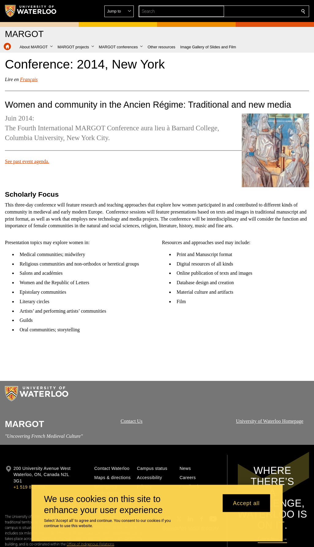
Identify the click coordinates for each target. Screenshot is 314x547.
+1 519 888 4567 (30, 487)
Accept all (246, 503)
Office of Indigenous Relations (90, 544)
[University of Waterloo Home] (31, 11)
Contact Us (132, 421)
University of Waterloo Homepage (269, 421)
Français (29, 79)
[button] (259, 11)
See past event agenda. (27, 161)
